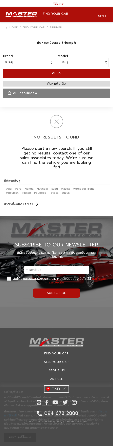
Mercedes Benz (83, 189)
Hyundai (42, 189)
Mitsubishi (12, 193)
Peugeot (40, 193)
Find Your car (56, 353)
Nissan (26, 193)
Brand (8, 56)
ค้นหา (56, 73)
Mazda (65, 189)
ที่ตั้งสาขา (56, 3)
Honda (29, 189)
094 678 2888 (84, 15)
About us (56, 370)
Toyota (53, 193)
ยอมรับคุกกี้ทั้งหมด (20, 437)
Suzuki (66, 193)
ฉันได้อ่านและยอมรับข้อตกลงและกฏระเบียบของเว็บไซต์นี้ (56, 280)
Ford (18, 189)
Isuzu (54, 189)
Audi (9, 189)
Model (63, 56)
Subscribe (56, 293)
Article (56, 379)
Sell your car (56, 362)
